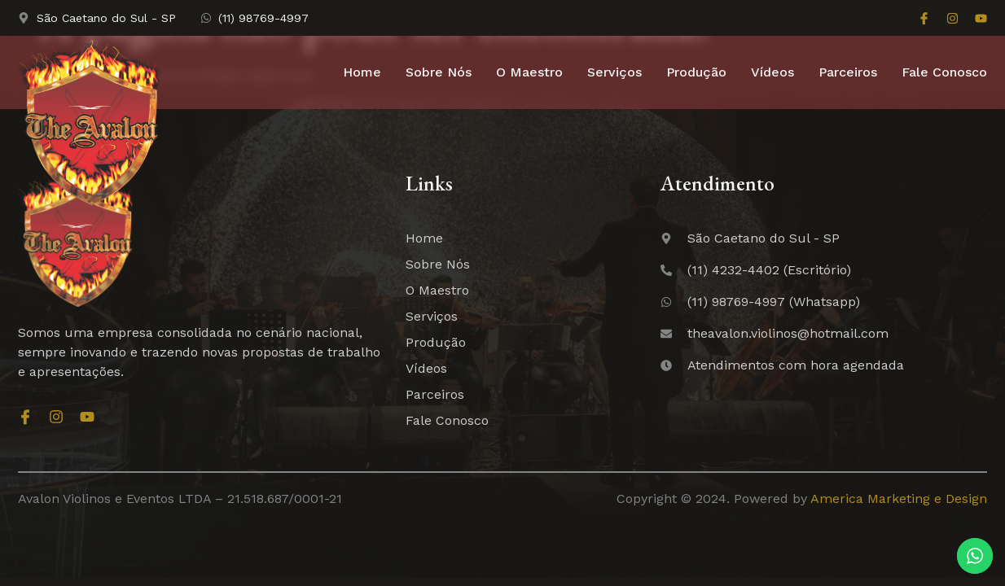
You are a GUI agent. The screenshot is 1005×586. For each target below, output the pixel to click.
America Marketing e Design (898, 498)
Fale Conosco (944, 72)
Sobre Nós (439, 72)
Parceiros (847, 72)
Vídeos (772, 72)
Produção (696, 72)
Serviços (614, 72)
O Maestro (529, 72)
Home (362, 72)
